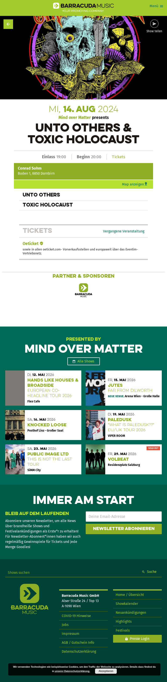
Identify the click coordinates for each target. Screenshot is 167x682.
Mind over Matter (74, 117)
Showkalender (127, 604)
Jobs (65, 625)
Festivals (123, 630)
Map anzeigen (133, 184)
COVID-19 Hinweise (76, 616)
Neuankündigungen (131, 612)
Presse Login (139, 639)
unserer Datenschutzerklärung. (72, 671)
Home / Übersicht (130, 595)
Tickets (118, 156)
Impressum (70, 634)
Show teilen (154, 31)
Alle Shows (85, 361)
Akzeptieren (106, 671)
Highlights (124, 621)
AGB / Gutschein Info (78, 642)
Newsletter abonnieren (124, 529)
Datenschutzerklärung (79, 651)
